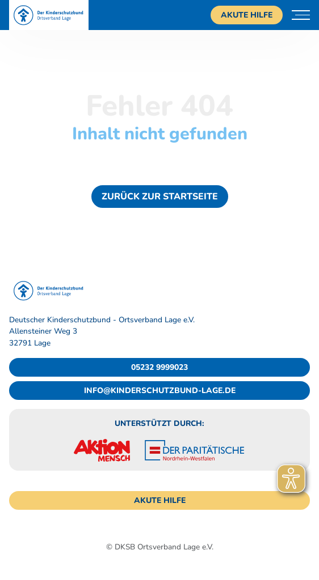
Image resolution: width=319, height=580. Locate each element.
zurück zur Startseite (160, 196)
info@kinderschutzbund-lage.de (160, 390)
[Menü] (301, 15)
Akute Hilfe (246, 15)
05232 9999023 (159, 367)
